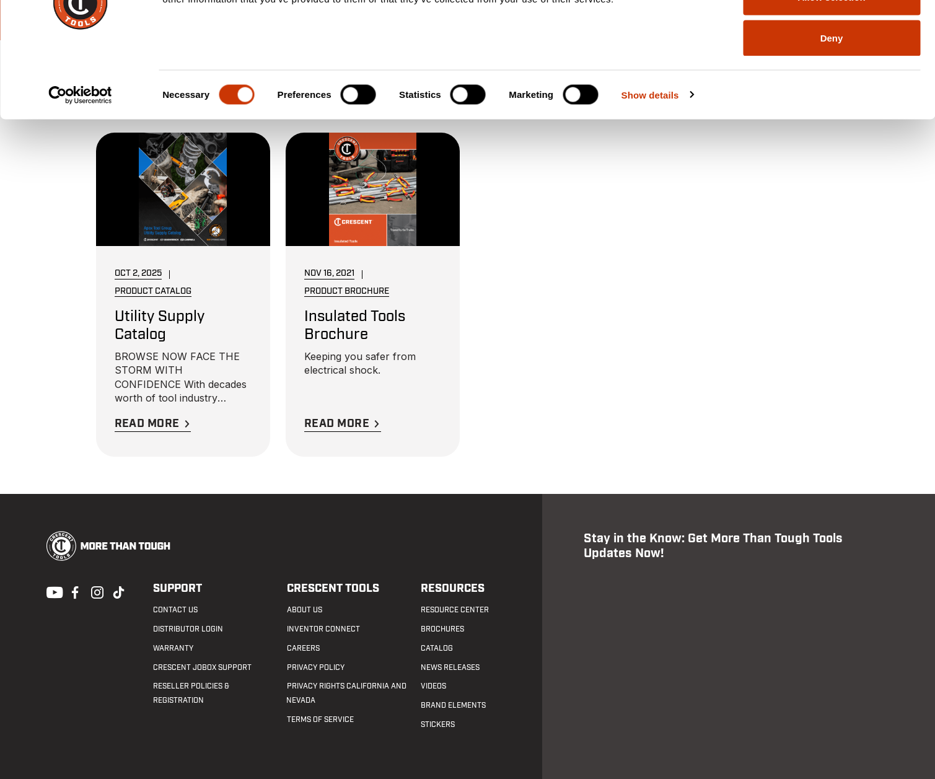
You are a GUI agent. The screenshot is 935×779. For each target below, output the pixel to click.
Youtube (51, 591)
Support (177, 589)
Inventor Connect (322, 629)
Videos (433, 686)
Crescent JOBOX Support (202, 667)
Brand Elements (452, 705)
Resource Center (454, 610)
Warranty (173, 648)
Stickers (437, 724)
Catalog (436, 648)
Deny (831, 113)
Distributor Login (188, 629)
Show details (650, 170)
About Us (304, 610)
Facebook (74, 591)
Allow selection (831, 73)
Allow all (832, 32)
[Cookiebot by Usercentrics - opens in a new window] (80, 171)
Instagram (96, 591)
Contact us (175, 610)
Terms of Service (319, 719)
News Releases (449, 667)
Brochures (441, 629)
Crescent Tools (332, 589)
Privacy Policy (315, 667)
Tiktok (118, 591)
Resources (452, 589)
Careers (302, 648)
